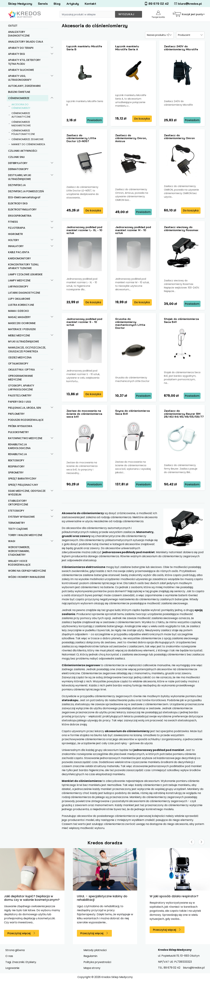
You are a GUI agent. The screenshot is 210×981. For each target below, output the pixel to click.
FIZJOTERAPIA (16, 228)
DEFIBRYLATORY (17, 163)
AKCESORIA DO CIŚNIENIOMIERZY (20, 106)
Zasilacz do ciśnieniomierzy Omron (179, 137)
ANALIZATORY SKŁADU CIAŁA (25, 41)
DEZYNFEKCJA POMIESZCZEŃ (26, 191)
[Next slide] (201, 842)
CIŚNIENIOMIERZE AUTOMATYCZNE (21, 115)
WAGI (11, 541)
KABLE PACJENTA (18, 252)
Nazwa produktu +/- (159, 35)
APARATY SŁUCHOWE (21, 70)
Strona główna (15, 950)
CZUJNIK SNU (16, 157)
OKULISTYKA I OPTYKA (21, 369)
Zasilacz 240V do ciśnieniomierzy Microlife (181, 48)
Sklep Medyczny (20, 3)
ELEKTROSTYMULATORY (22, 209)
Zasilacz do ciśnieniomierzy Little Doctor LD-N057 (81, 138)
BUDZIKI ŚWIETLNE (19, 92)
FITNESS (13, 222)
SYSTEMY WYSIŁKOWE (21, 517)
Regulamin (90, 956)
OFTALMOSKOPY (18, 363)
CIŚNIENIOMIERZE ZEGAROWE (27, 139)
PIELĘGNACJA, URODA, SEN (24, 408)
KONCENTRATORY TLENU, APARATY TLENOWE (23, 266)
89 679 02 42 (156, 3)
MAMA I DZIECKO (18, 311)
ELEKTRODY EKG (18, 203)
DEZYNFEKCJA (17, 185)
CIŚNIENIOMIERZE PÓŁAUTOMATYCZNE (23, 132)
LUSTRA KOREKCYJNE (21, 305)
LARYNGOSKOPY (18, 286)
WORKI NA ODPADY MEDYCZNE (27, 570)
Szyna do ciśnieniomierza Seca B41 (132, 412)
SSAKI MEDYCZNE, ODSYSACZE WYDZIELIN (27, 492)
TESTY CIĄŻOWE (18, 529)
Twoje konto (158, 15)
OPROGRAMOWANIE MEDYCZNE (20, 377)
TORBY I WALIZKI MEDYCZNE (25, 535)
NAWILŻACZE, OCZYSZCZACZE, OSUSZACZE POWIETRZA (27, 349)
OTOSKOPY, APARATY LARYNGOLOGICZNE (21, 387)
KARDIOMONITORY (19, 258)
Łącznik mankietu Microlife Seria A (127, 48)
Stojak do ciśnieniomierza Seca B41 (181, 320)
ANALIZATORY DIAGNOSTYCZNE (19, 34)
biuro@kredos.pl (188, 3)
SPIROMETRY (15, 472)
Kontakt (90, 3)
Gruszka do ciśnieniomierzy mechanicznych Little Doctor (130, 323)
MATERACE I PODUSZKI (22, 329)
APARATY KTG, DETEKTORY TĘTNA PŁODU (24, 62)
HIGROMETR (15, 234)
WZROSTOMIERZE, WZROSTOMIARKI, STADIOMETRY (19, 551)
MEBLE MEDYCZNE (19, 335)
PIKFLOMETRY (16, 414)
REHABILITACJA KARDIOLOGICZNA (19, 446)
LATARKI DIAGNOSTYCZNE (24, 292)
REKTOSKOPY (16, 460)
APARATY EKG (16, 54)
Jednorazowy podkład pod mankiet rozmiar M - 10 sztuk (133, 230)
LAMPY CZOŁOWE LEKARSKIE (25, 274)
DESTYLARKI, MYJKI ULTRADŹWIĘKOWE (19, 177)
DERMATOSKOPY (18, 169)
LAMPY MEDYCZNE (19, 280)
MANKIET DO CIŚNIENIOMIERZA (28, 144)
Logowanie (12, 968)
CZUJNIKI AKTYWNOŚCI (22, 151)
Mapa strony (91, 968)
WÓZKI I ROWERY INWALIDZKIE (26, 577)
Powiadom (94, 120)
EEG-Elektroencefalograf (24, 197)
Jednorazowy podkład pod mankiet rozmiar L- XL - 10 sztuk (84, 230)
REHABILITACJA (17, 454)
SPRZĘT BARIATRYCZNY (22, 478)
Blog (57, 3)
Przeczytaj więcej (19, 933)
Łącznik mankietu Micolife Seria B (84, 48)
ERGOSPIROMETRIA (19, 215)
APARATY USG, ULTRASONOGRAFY (19, 78)
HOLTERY (13, 240)
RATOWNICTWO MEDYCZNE (25, 438)
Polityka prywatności (97, 962)
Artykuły (72, 3)
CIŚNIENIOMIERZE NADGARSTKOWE (21, 123)
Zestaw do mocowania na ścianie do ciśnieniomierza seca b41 (84, 413)
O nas (9, 956)
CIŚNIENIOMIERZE (18, 98)
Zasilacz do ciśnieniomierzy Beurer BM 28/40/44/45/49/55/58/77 (184, 413)
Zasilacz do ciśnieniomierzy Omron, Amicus (131, 138)
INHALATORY (15, 246)
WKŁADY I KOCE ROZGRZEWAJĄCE (19, 563)
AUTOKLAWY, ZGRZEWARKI (24, 86)
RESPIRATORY (16, 466)
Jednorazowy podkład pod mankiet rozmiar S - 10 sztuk (84, 321)
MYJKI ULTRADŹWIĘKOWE (23, 341)
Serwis (43, 3)
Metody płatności (95, 950)
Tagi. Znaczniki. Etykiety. (21, 962)
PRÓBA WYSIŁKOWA (20, 426)
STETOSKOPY (16, 510)
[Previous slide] (191, 842)
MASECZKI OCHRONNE (22, 323)
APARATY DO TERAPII (20, 48)
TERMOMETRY (16, 523)
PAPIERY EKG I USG (19, 401)
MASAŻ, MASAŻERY (19, 317)
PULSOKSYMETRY (18, 432)
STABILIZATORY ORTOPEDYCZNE (18, 502)
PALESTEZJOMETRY (19, 395)
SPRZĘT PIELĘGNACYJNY (23, 485)
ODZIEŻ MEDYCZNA (20, 357)
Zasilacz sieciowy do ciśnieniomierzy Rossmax (181, 228)
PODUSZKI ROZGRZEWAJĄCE (26, 420)
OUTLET (12, 25)
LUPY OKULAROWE (19, 299)
